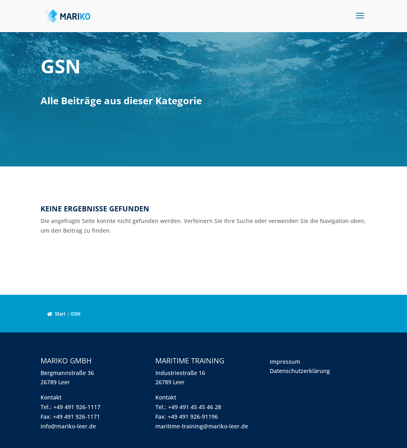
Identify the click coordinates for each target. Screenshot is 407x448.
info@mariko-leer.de (68, 426)
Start (56, 314)
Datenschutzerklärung (300, 371)
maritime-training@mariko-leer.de (201, 426)
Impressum (285, 361)
